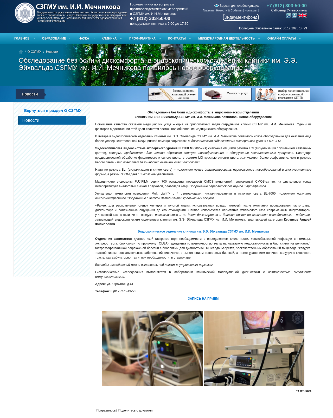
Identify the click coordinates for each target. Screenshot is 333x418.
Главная (208, 10)
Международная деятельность (226, 38)
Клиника (109, 38)
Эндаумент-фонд (241, 17)
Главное (21, 38)
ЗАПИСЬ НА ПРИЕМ (203, 298)
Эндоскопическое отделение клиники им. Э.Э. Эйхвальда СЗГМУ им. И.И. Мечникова (203, 231)
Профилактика (142, 38)
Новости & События (229, 10)
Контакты (251, 10)
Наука (84, 38)
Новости (52, 52)
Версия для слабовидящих (236, 6)
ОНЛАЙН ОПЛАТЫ (281, 38)
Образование (54, 38)
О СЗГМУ (34, 52)
